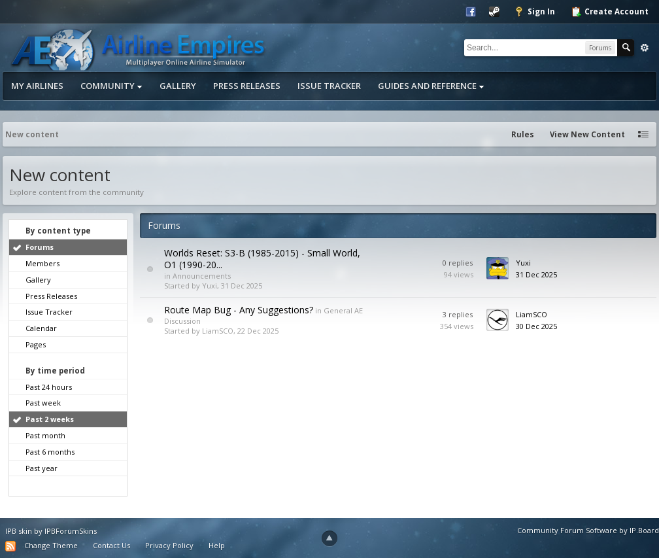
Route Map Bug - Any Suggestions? (238, 310)
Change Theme (51, 545)
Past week (43, 403)
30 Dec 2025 (536, 326)
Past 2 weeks (49, 419)
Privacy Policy (169, 545)
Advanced (644, 47)
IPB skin (18, 531)
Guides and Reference (431, 86)
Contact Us (111, 545)
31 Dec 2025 (536, 274)
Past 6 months (50, 452)
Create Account (610, 12)
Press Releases (246, 86)
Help (217, 545)
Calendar (41, 328)
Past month (45, 435)
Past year (41, 468)
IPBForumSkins (70, 531)
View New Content (587, 134)
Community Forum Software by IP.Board (588, 530)
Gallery (178, 86)
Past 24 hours (48, 387)
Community (111, 86)
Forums (39, 247)
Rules (522, 134)
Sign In (534, 12)
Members (42, 263)
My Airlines (37, 86)
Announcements (202, 276)
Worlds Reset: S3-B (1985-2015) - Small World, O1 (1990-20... (262, 259)
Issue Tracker (329, 86)
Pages (35, 344)
